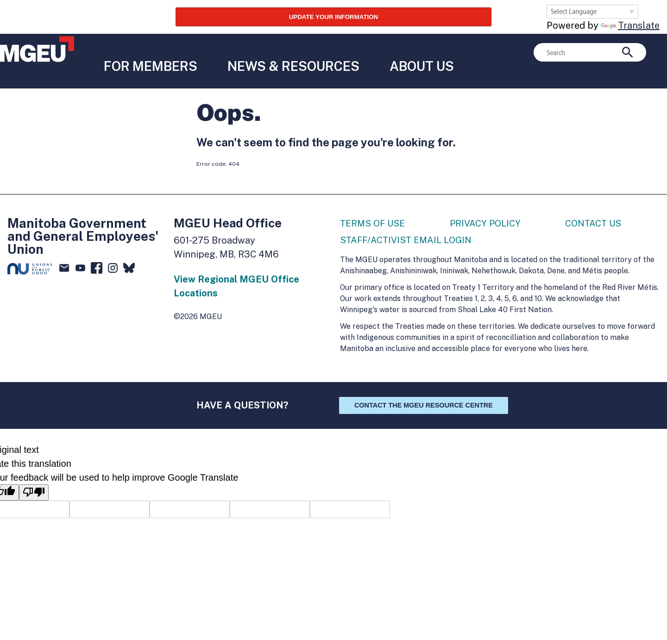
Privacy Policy (487, 204)
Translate (630, 25)
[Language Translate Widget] (592, 12)
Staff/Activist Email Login (408, 222)
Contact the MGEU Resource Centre (423, 387)
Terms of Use (374, 204)
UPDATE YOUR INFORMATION (333, 15)
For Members (148, 50)
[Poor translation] (34, 474)
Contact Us (594, 204)
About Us (427, 50)
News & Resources (294, 50)
